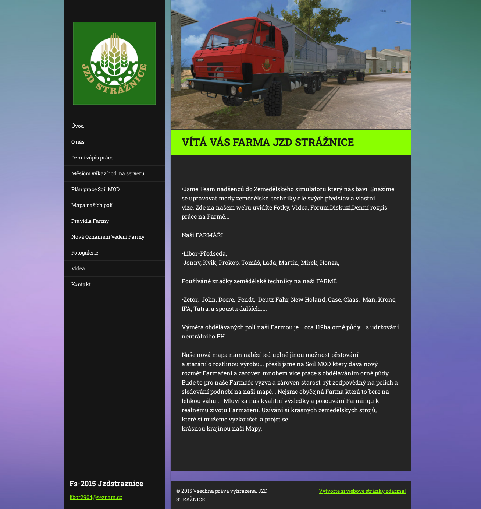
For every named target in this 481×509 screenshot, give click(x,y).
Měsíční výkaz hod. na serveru (108, 173)
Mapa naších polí (92, 204)
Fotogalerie (84, 252)
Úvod (77, 125)
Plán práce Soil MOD (95, 189)
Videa (78, 268)
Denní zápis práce (92, 157)
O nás (78, 141)
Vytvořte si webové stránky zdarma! (362, 490)
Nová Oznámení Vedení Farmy (108, 236)
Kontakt (81, 284)
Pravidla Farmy (90, 220)
